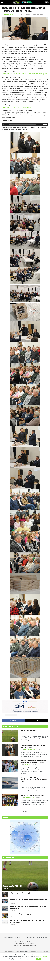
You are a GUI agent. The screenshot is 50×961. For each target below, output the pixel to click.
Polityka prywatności (26, 937)
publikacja (13, 715)
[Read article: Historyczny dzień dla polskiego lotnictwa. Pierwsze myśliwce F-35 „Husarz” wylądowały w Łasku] (10, 783)
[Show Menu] (42, 2)
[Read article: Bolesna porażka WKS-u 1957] (10, 736)
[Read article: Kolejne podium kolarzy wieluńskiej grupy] (10, 800)
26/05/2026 (37, 733)
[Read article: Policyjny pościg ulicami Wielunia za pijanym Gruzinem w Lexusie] (10, 750)
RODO (34, 937)
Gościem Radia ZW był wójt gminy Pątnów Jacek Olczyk (16, 107)
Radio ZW (20, 951)
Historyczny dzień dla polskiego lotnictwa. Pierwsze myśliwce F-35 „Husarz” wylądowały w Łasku (34, 780)
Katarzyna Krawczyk (29, 749)
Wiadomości (40, 14)
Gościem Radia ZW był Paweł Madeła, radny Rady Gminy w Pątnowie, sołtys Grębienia (24, 74)
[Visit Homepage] (16, 2)
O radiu (4, 937)
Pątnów (7, 715)
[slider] (22, 124)
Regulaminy (39, 937)
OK (38, 959)
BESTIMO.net (25, 951)
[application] (25, 124)
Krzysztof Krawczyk (29, 733)
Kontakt (45, 937)
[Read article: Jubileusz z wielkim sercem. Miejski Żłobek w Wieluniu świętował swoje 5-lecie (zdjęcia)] (10, 766)
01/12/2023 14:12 (19, 14)
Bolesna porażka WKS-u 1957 (29, 731)
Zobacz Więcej (25, 811)
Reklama (18, 937)
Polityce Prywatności (42, 956)
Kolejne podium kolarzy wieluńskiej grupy (32, 795)
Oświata (34, 14)
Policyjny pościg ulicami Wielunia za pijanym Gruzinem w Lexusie (26, 893)
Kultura (30, 14)
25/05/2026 (37, 749)
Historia (27, 14)
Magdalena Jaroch (8, 14)
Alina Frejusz (27, 764)
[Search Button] (2, 2)
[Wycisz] (41, 125)
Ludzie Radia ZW (11, 937)
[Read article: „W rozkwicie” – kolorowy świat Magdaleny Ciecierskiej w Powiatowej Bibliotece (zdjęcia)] (5, 922)
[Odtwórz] (4, 125)
